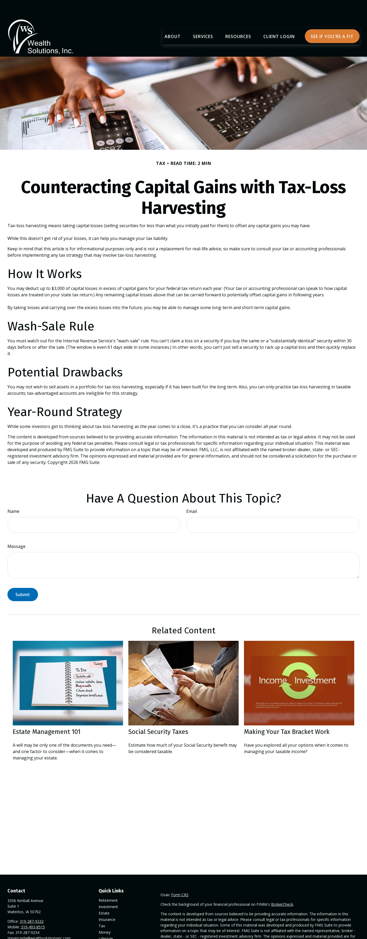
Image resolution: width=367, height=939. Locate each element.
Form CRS (179, 878)
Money (105, 916)
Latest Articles (111, 929)
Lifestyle (106, 922)
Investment (108, 890)
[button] (172, 20)
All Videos (107, 935)
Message (16, 530)
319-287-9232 (32, 905)
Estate (104, 897)
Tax (102, 909)
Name (13, 495)
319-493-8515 (33, 910)
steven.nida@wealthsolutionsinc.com (39, 922)
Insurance (107, 903)
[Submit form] (22, 578)
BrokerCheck (282, 888)
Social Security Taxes (158, 716)
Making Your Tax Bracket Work (287, 716)
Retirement (108, 884)
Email (191, 495)
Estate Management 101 (47, 716)
